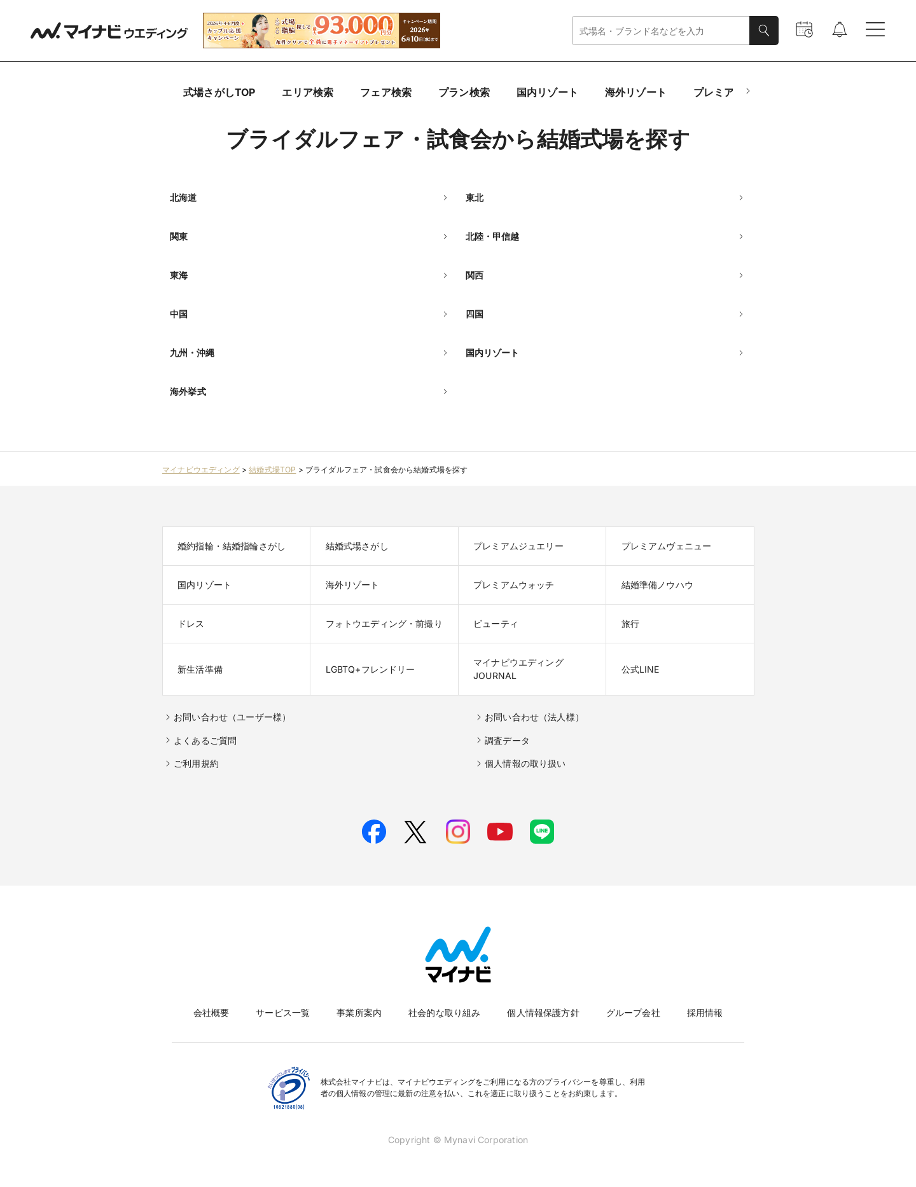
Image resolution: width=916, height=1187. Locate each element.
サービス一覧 (283, 1012)
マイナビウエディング (201, 469)
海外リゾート (636, 92)
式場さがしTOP (219, 92)
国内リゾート (547, 92)
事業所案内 (359, 1012)
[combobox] (660, 31)
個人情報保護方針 (543, 1012)
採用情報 (705, 1012)
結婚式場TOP (272, 469)
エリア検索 (307, 92)
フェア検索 (386, 92)
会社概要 (211, 1012)
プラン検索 (464, 92)
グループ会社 (633, 1012)
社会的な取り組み (444, 1012)
